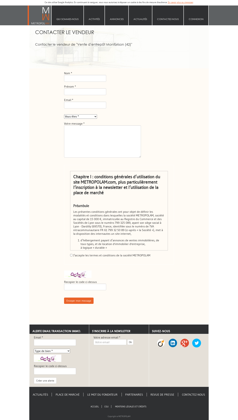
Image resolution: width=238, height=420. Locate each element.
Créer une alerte (45, 380)
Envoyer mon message (78, 300)
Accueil (40, 15)
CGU (106, 406)
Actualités (140, 19)
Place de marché (68, 394)
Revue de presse (162, 394)
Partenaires (134, 394)
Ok (130, 342)
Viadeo (161, 343)
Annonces (117, 19)
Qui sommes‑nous (67, 19)
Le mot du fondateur (102, 394)
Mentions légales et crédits (130, 406)
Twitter (196, 343)
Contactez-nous (168, 19)
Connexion (196, 19)
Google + (185, 343)
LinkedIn (173, 343)
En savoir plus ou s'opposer (180, 2)
